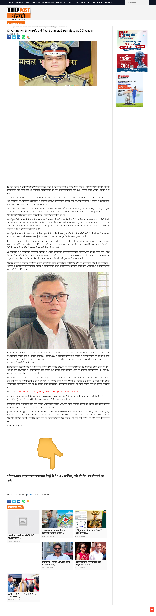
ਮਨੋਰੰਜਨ (87, 2)
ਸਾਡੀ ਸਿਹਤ (79, 2)
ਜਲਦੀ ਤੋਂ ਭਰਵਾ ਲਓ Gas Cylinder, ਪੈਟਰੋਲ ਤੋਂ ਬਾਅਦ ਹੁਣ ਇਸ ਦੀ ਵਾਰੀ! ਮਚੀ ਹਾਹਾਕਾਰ (49, 391)
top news (99, 498)
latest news (75, 498)
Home (10, 2)
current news (25, 498)
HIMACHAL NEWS (54, 498)
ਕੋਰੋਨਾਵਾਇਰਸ (19, 2)
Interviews (98, 2)
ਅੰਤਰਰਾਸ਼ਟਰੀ (50, 2)
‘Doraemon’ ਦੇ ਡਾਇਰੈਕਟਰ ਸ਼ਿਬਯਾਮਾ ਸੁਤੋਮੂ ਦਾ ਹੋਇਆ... (53, 531)
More (107, 2)
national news (83, 498)
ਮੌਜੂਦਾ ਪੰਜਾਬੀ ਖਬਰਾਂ (17, 27)
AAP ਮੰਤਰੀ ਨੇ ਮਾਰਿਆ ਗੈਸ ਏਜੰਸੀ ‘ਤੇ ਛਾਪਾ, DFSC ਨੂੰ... (22, 595)
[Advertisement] (58, 105)
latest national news (65, 498)
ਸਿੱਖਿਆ (62, 2)
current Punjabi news (36, 498)
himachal (46, 498)
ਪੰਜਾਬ (33, 2)
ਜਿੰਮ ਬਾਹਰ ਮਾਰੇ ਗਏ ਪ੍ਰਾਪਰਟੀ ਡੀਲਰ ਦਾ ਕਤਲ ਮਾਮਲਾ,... (56, 563)
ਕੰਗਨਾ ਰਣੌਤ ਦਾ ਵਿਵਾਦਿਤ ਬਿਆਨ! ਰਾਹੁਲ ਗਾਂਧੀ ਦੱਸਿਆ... (88, 563)
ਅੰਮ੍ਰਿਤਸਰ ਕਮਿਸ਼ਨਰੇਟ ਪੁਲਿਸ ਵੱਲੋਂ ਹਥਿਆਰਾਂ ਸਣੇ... (89, 531)
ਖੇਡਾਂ (57, 2)
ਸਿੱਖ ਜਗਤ (70, 2)
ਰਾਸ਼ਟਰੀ (41, 2)
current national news (14, 498)
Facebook (31, 494)
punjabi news (92, 498)
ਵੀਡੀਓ (28, 2)
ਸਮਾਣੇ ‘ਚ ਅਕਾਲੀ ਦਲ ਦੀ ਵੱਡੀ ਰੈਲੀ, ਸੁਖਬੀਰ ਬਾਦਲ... (21, 536)
